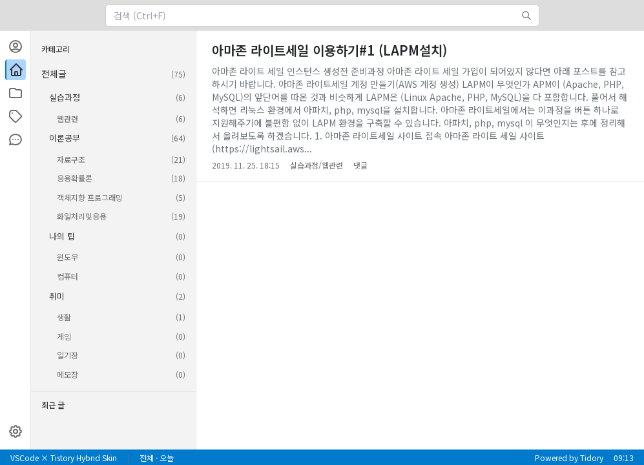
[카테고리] (15, 93)
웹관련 (121, 119)
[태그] (15, 116)
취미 (117, 296)
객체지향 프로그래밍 (121, 198)
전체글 (113, 74)
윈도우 (121, 257)
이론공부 (117, 138)
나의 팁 (117, 236)
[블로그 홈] (15, 69)
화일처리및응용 (121, 216)
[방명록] (15, 139)
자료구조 (121, 159)
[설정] (15, 431)
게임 (121, 336)
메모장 (121, 374)
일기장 (121, 355)
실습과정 (117, 97)
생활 (121, 317)
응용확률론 (121, 178)
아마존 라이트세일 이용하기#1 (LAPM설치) (329, 50)
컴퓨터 (121, 276)
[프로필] (15, 46)
